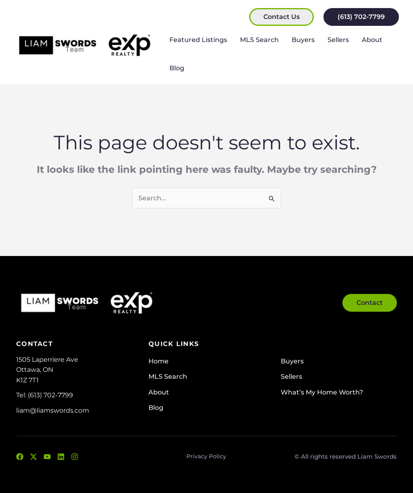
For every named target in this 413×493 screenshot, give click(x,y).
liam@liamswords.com (52, 410)
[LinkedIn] (61, 456)
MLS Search (259, 40)
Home (158, 361)
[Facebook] (19, 456)
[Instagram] (74, 456)
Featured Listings (198, 40)
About (372, 40)
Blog (176, 68)
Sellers (338, 40)
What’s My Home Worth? (322, 392)
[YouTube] (47, 456)
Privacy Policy (206, 456)
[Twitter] (33, 456)
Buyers (303, 40)
